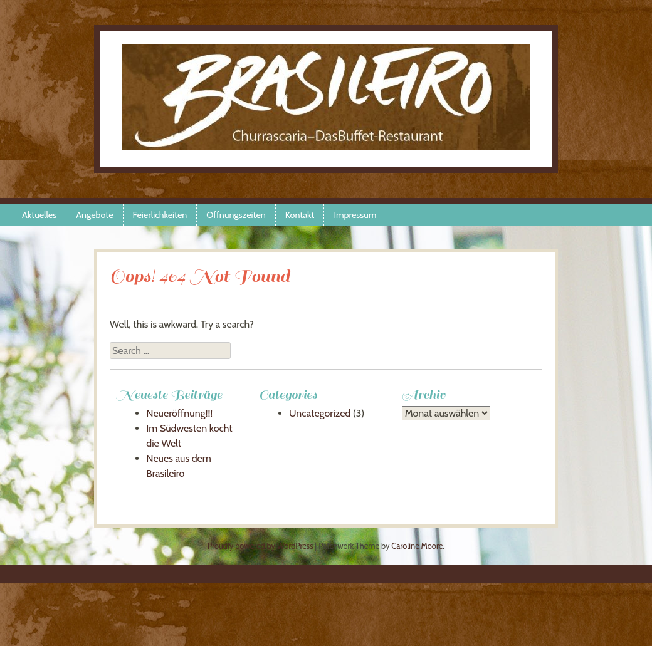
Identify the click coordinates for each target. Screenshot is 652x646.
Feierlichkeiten (160, 215)
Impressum (355, 215)
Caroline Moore (417, 546)
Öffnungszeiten (236, 215)
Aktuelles (39, 215)
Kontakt (300, 215)
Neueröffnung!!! (179, 413)
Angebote (94, 215)
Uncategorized (319, 413)
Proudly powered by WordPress (260, 546)
